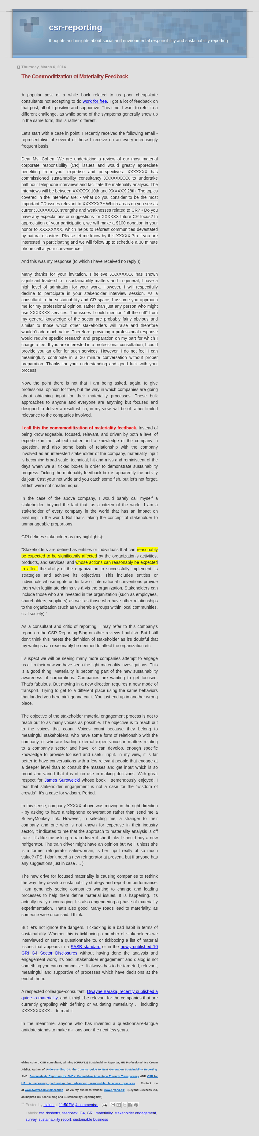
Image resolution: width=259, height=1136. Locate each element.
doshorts (53, 1113)
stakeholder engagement (135, 1113)
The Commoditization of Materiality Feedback (74, 76)
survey (31, 1119)
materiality (104, 1113)
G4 (82, 1113)
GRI (90, 1113)
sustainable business (90, 1119)
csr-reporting (75, 27)
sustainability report (55, 1119)
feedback (70, 1113)
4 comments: (87, 1105)
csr (41, 1113)
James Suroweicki (62, 780)
